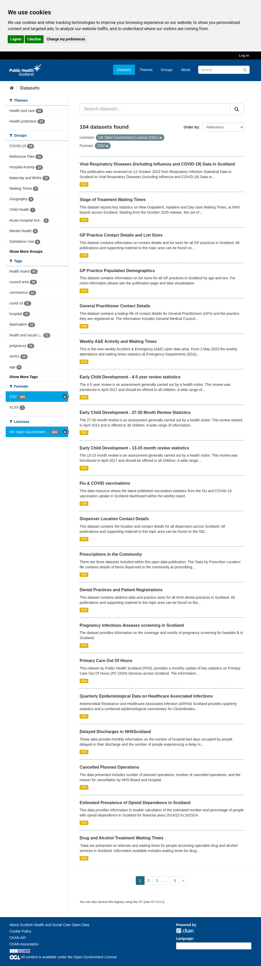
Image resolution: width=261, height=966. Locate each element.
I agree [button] (15, 39)
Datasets (124, 70)
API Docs (156, 902)
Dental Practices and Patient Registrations (121, 590)
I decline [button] (34, 39)
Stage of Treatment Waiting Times (113, 199)
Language (184, 938)
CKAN (184, 930)
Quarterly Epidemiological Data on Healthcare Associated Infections (146, 696)
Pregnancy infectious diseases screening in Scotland (132, 625)
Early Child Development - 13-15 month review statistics (134, 448)
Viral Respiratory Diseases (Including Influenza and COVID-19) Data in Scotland (157, 164)
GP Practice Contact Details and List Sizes (121, 235)
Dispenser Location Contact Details (114, 519)
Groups (167, 70)
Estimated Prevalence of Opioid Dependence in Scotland (135, 802)
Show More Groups (26, 251)
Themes (146, 70)
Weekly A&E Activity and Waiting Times (118, 341)
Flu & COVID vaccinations (105, 483)
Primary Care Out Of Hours (106, 660)
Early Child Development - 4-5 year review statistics (130, 377)
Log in (244, 55)
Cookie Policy (20, 931)
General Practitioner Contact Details (115, 306)
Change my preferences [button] (66, 39)
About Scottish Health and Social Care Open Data (49, 925)
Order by (191, 127)
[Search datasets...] (155, 109)
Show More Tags (24, 377)
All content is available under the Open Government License (63, 957)
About (185, 70)
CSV (84, 184)
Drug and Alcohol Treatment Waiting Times (122, 838)
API (140, 902)
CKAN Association (24, 944)
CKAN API (18, 938)
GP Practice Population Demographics (117, 270)
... (165, 880)
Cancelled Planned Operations (109, 767)
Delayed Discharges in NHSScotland (115, 731)
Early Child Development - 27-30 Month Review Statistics (135, 412)
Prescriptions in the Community (111, 554)
